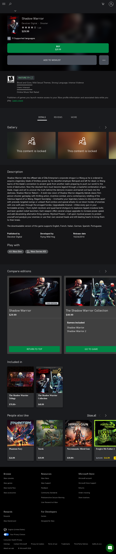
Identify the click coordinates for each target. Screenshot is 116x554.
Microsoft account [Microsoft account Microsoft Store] (85, 478)
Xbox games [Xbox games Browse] (8, 483)
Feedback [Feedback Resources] (44, 488)
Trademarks (65, 544)
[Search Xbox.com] (10, 4)
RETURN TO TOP (34, 349)
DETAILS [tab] (42, 117)
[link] (20, 387)
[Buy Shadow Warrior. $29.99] (58, 48)
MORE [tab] (74, 117)
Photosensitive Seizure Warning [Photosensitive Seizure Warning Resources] (52, 497)
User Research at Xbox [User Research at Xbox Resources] (49, 502)
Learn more (17, 100)
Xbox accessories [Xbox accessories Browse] (10, 493)
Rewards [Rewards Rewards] (7, 516)
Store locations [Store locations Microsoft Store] (84, 497)
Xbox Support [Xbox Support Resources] (46, 483)
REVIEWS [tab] (58, 117)
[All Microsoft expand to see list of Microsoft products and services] (3, 4)
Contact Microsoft (20, 544)
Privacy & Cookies (37, 544)
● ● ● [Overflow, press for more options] (104, 60)
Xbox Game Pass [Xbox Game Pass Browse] (10, 488)
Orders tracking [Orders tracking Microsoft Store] (84, 493)
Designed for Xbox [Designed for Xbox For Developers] (47, 521)
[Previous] (100, 127)
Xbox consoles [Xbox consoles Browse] (9, 478)
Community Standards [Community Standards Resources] (49, 493)
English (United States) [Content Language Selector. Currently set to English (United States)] (16, 529)
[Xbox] (8, 10)
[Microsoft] (58, 2)
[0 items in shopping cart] (104, 4)
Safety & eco (97, 544)
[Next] (106, 127)
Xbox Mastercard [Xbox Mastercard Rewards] (10, 521)
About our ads (9, 548)
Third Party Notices (81, 544)
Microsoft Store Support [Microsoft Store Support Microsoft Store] (87, 483)
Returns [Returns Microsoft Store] (81, 488)
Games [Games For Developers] (43, 516)
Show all (91, 415)
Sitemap (7, 544)
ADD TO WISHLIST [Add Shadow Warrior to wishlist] (52, 60)
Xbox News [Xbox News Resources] (45, 478)
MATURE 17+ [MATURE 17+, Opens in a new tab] (25, 78)
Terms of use (52, 544)
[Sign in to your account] (111, 4)
